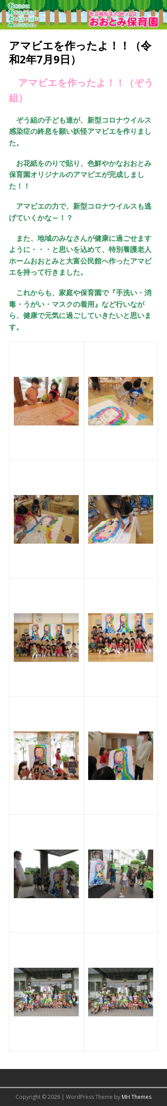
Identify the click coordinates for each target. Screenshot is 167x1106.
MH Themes (136, 1097)
